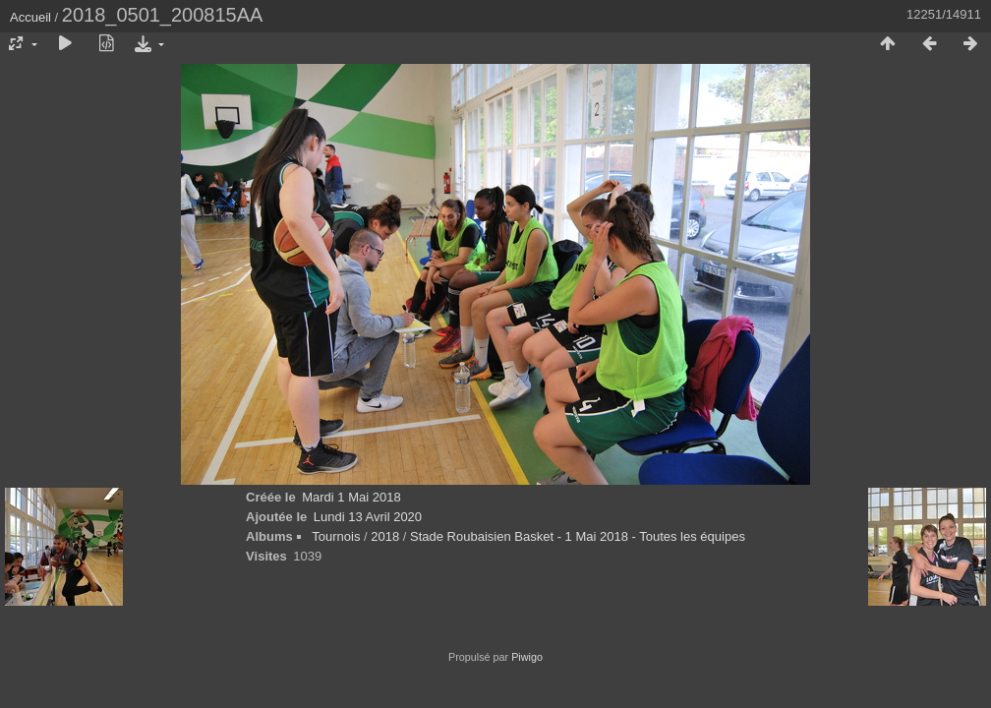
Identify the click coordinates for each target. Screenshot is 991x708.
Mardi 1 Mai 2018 (351, 497)
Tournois (336, 536)
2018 (385, 536)
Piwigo (527, 657)
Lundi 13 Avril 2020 (368, 516)
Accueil (30, 17)
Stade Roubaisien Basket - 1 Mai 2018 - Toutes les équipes (577, 536)
